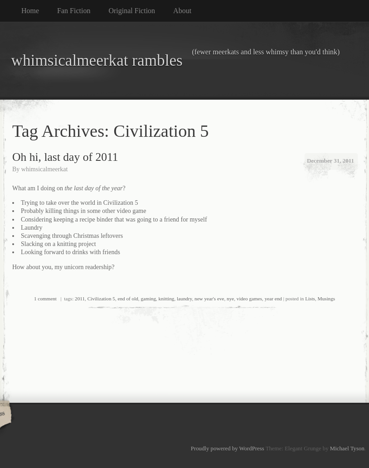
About (182, 10)
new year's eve (209, 298)
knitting (167, 298)
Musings (326, 298)
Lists (310, 298)
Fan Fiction (73, 10)
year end (273, 298)
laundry (184, 298)
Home (30, 10)
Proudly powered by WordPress (227, 448)
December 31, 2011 (330, 160)
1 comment (45, 298)
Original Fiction (131, 10)
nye (230, 298)
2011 (80, 298)
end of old (127, 298)
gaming (148, 298)
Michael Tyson (347, 448)
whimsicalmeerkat (44, 169)
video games (249, 298)
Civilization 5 (101, 298)
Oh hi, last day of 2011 (65, 157)
